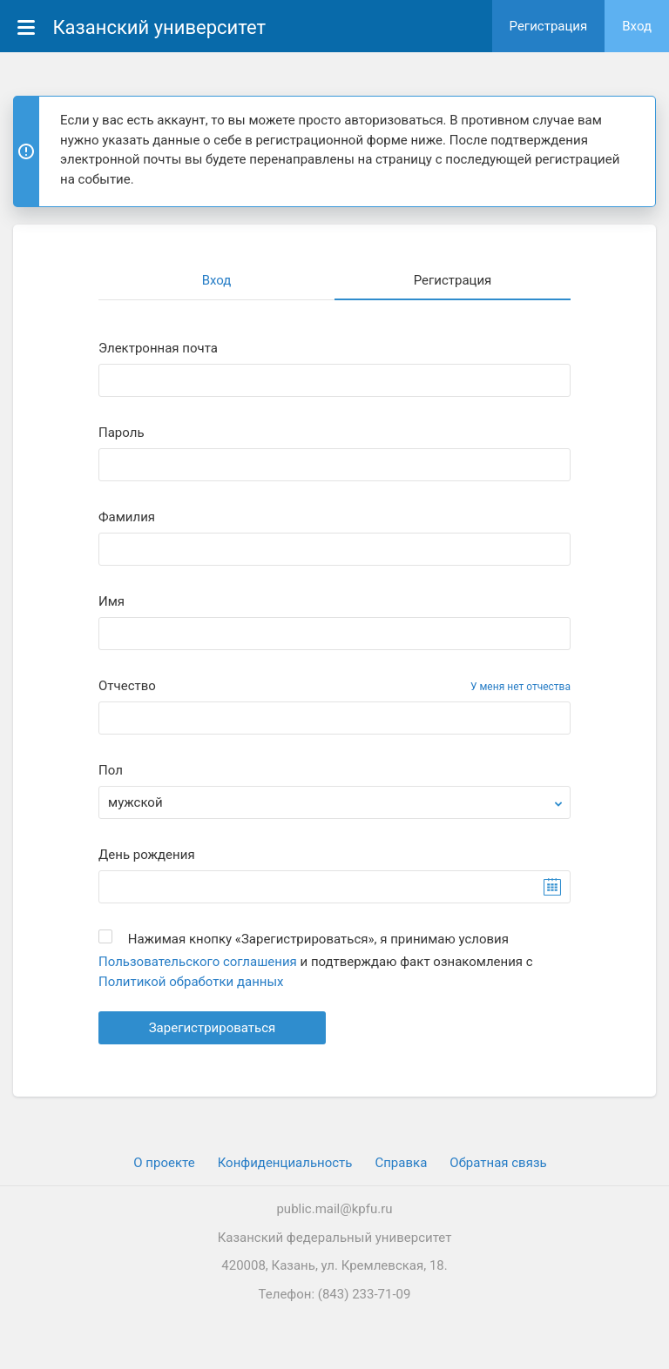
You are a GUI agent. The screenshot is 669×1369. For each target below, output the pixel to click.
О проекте (163, 1163)
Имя (111, 601)
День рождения (146, 855)
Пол (110, 770)
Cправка (401, 1163)
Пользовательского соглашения (197, 962)
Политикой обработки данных (191, 982)
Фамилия (126, 517)
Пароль (121, 433)
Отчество (127, 686)
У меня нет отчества (520, 687)
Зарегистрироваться (212, 1028)
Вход (637, 26)
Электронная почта (158, 348)
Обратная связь (497, 1163)
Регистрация (549, 26)
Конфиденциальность (285, 1163)
